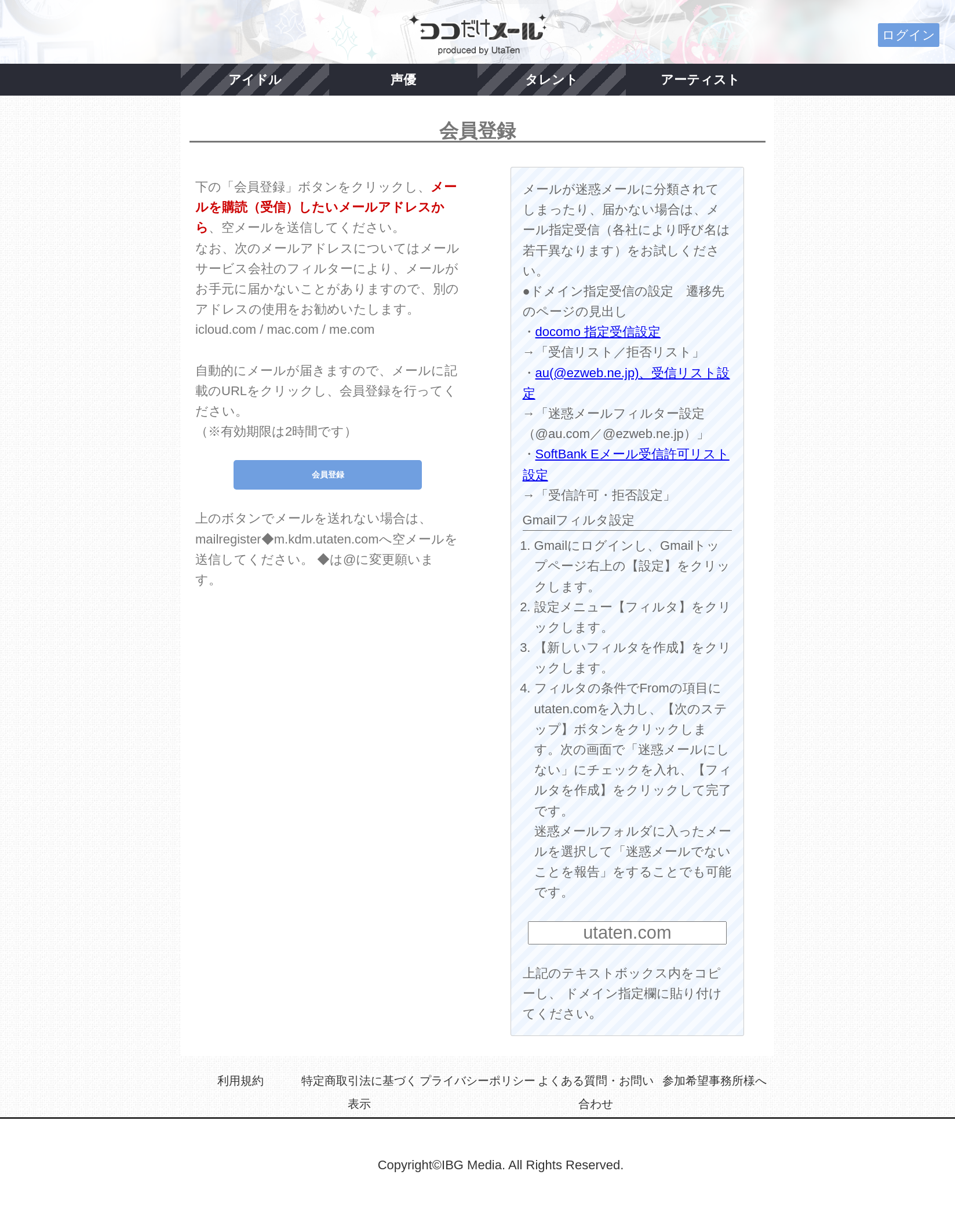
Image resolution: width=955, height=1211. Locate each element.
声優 (403, 79)
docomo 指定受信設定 (598, 331)
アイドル (255, 79)
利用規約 (240, 1080)
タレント (551, 79)
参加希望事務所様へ (714, 1080)
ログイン (908, 35)
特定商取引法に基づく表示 (359, 1092)
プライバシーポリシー (477, 1080)
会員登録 (328, 474)
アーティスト (700, 79)
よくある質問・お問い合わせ (596, 1092)
